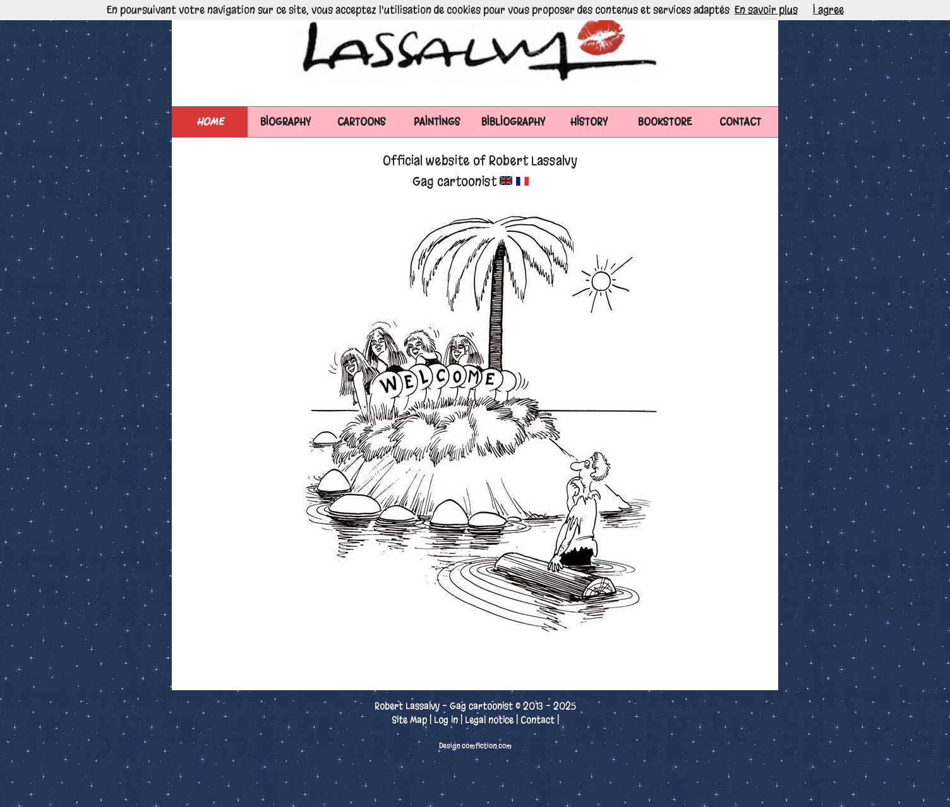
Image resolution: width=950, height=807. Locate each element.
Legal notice (489, 720)
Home (210, 121)
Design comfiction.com (475, 746)
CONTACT (740, 121)
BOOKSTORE (665, 121)
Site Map (409, 720)
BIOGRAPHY (285, 121)
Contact (537, 720)
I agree (828, 9)
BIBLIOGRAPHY (513, 121)
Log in (446, 720)
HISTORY (589, 121)
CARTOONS (361, 121)
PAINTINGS (437, 121)
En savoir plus (766, 9)
